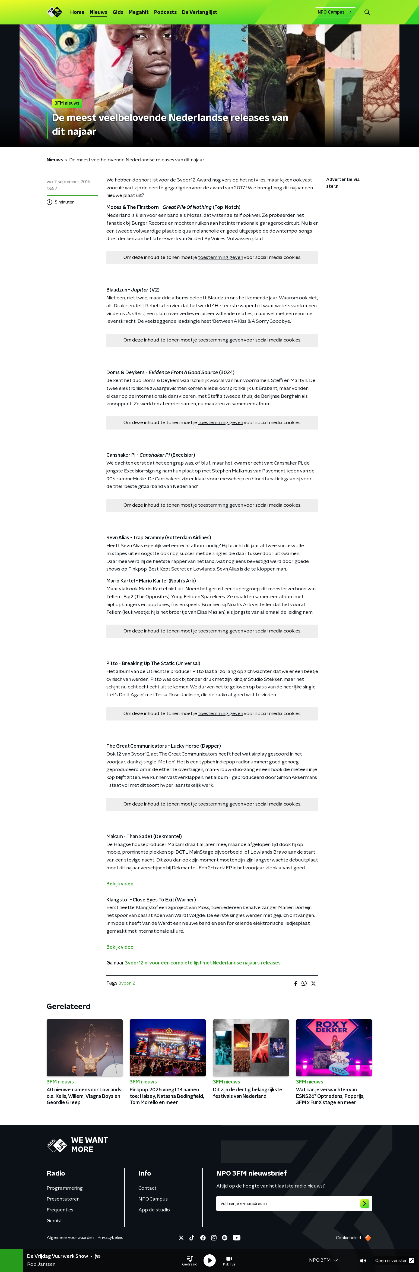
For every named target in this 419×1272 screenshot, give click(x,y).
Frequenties (60, 1210)
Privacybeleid (110, 1237)
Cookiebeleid (348, 1238)
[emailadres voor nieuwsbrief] (294, 1203)
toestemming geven (220, 257)
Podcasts (165, 12)
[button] (189, 1260)
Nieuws (98, 12)
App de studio (154, 1210)
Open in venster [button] (394, 1260)
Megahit (139, 12)
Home (77, 12)
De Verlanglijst (199, 12)
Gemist (54, 1220)
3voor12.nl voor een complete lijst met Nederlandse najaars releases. (203, 963)
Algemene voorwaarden (70, 1237)
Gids (118, 12)
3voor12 (127, 983)
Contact (147, 1188)
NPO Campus (335, 12)
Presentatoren (63, 1199)
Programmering (65, 1188)
